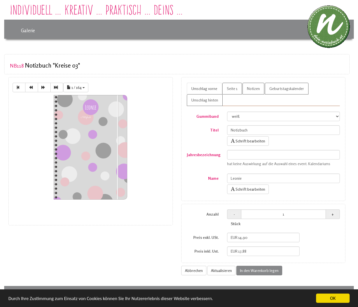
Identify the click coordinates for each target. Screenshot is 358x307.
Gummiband (207, 116)
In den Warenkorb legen (259, 270)
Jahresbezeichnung (203, 154)
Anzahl (212, 214)
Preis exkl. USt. (206, 237)
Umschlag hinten (204, 100)
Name (213, 178)
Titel (214, 130)
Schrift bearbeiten (248, 141)
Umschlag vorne (204, 88)
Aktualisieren (221, 270)
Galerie (28, 30)
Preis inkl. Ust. (206, 251)
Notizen (253, 88)
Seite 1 (232, 88)
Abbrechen (194, 270)
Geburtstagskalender (286, 88)
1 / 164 (76, 87)
